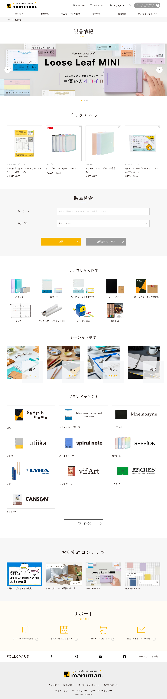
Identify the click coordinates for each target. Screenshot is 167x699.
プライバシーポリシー (101, 691)
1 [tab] (81, 100)
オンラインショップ (88, 685)
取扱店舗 (68, 685)
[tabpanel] (83, 70)
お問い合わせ (97, 5)
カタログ (53, 685)
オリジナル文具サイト (148, 5)
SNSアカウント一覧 (148, 656)
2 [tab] (84, 100)
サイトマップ (61, 691)
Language (117, 5)
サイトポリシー (79, 691)
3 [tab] (87, 100)
